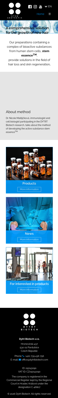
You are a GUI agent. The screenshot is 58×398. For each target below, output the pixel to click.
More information (29, 189)
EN (48, 6)
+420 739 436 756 (34, 356)
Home (40, 13)
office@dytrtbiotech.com (35, 359)
